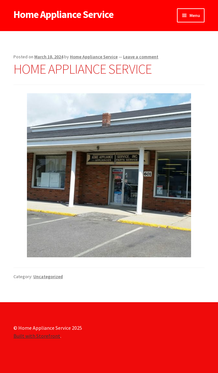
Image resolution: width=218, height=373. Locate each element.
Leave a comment (140, 57)
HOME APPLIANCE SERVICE (82, 69)
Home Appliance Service (63, 14)
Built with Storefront (36, 336)
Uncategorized (48, 276)
